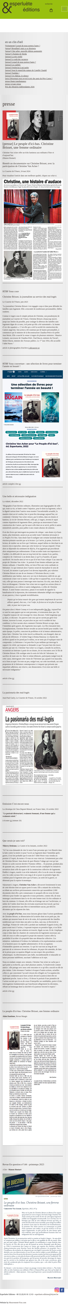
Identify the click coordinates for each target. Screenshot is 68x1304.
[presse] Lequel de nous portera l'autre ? (20, 62)
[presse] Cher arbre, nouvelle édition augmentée (23, 51)
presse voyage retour (13, 84)
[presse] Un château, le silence (16, 76)
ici (20, 484)
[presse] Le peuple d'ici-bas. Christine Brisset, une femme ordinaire (28, 145)
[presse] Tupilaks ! (12, 73)
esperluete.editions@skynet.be (46, 1294)
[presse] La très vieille (13, 57)
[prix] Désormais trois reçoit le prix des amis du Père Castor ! (28, 78)
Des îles (47, 609)
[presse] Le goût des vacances (16, 59)
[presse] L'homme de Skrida (16, 54)
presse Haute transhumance (15, 81)
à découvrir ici (34, 348)
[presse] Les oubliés (12, 65)
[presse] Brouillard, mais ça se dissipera (20, 48)
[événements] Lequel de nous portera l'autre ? (22, 46)
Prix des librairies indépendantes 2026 (19, 87)
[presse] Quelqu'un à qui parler (17, 67)
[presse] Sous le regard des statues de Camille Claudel (26, 70)
